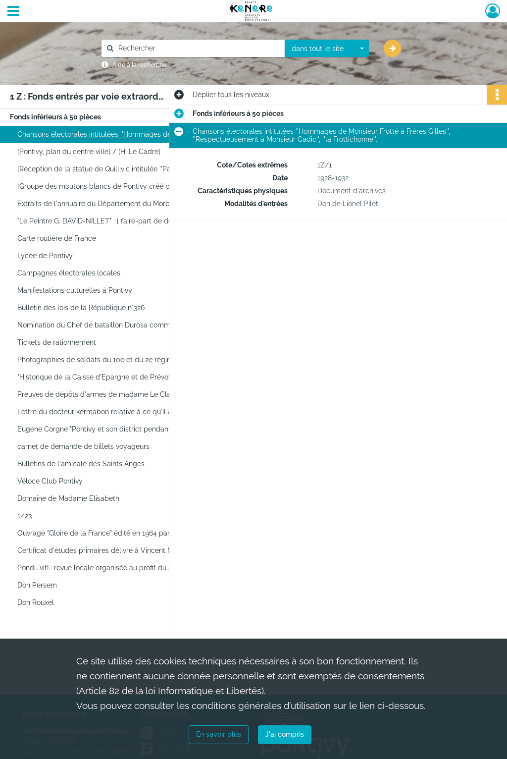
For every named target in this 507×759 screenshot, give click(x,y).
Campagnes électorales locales (68, 273)
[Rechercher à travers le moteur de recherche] (198, 48)
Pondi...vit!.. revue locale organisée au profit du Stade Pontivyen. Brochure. (116, 568)
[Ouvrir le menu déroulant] (13, 12)
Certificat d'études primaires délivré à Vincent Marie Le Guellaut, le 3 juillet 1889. (116, 550)
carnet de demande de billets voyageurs (83, 446)
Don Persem (37, 585)
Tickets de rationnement (56, 342)
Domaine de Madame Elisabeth (68, 498)
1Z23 (24, 516)
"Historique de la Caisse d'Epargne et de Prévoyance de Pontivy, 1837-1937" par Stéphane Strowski (116, 377)
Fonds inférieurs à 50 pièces (55, 117)
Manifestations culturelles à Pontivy (74, 290)
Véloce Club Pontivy (50, 481)
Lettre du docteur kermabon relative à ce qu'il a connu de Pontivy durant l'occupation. (116, 412)
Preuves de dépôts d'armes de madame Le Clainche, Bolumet (116, 394)
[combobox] (327, 48)
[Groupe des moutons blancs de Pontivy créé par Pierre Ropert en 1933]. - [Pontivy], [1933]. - (116, 186)
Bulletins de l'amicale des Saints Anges (81, 464)
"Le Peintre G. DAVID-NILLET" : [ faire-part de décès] (101, 221)
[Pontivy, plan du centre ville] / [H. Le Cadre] (88, 152)
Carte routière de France (56, 238)
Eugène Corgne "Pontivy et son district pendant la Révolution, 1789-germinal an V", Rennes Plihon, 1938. (116, 429)
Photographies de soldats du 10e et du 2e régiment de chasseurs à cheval (116, 360)
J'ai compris (284, 734)
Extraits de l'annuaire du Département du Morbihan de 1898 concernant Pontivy (116, 204)
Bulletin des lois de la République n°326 (81, 308)
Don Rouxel (35, 602)
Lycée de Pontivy (45, 256)
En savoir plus (218, 734)
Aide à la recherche (139, 64)
